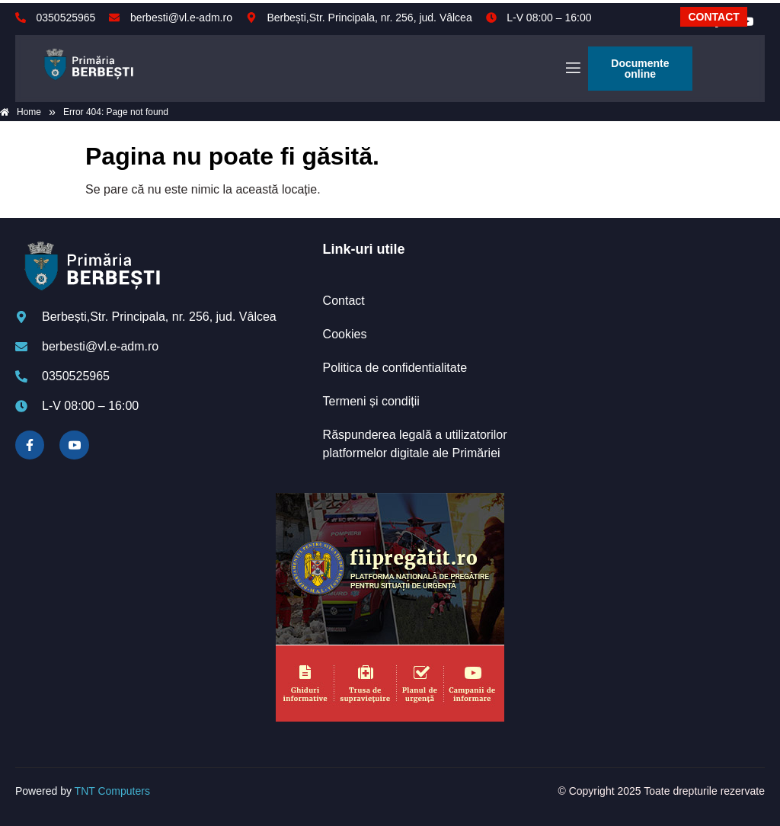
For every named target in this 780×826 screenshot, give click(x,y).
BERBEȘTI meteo (653, 298)
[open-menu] (572, 68)
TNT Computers (112, 791)
